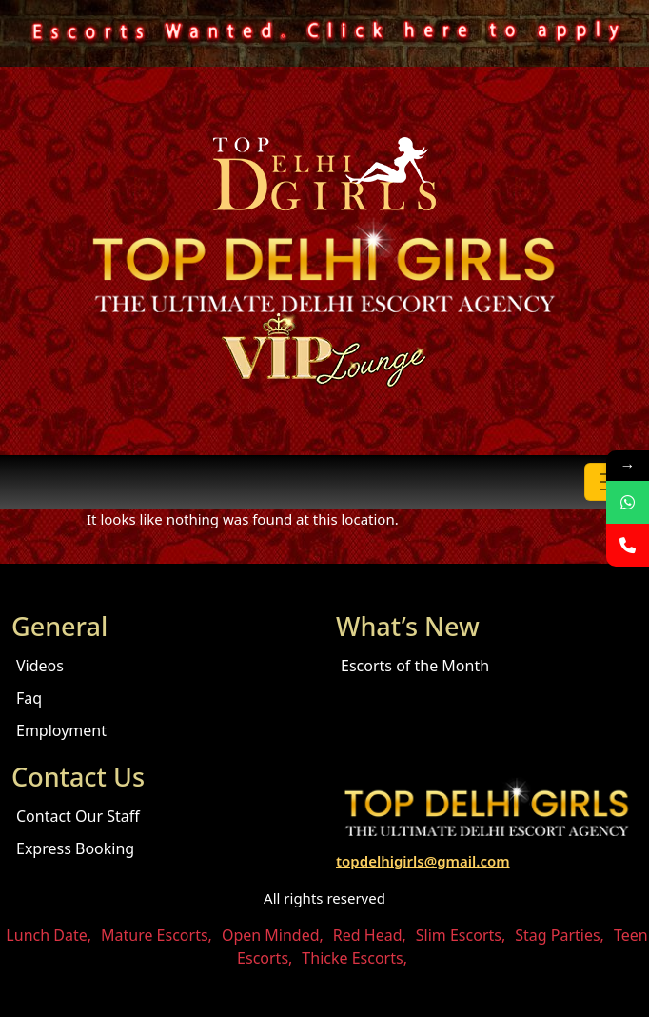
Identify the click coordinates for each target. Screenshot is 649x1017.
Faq (29, 698)
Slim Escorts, (460, 935)
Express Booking (75, 848)
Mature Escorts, (156, 935)
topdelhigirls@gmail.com (423, 860)
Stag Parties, (559, 935)
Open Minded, (273, 935)
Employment (61, 730)
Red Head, (369, 935)
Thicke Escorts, (354, 957)
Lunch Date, (48, 935)
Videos (40, 665)
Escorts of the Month (415, 665)
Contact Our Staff (78, 816)
